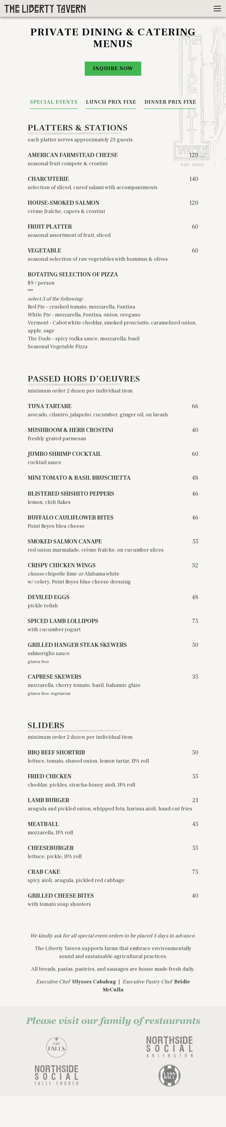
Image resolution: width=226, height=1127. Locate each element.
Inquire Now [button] (113, 69)
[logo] (56, 1050)
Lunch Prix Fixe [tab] (111, 103)
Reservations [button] (113, 1101)
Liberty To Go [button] (113, 1118)
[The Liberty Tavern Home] (45, 8)
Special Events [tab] (54, 103)
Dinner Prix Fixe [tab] (170, 103)
